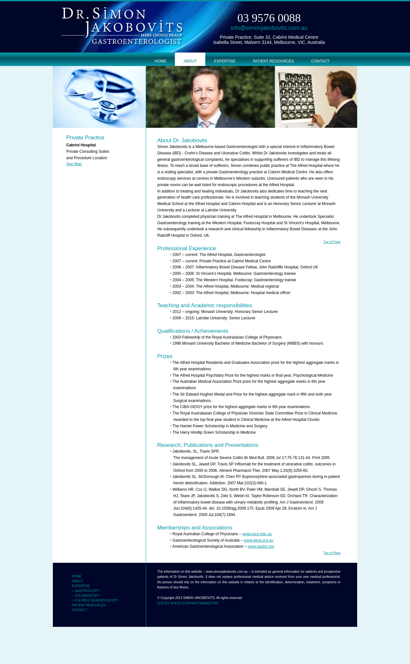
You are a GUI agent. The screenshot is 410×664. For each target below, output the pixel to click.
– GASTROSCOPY (86, 591)
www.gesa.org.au (258, 540)
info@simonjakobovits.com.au (269, 28)
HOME (160, 61)
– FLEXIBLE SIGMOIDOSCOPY (95, 600)
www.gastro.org (261, 546)
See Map (74, 164)
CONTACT (320, 61)
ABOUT (190, 61)
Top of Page (332, 242)
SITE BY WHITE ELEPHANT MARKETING (187, 603)
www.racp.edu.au (257, 534)
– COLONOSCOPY (86, 595)
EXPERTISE (224, 61)
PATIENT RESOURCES (273, 61)
